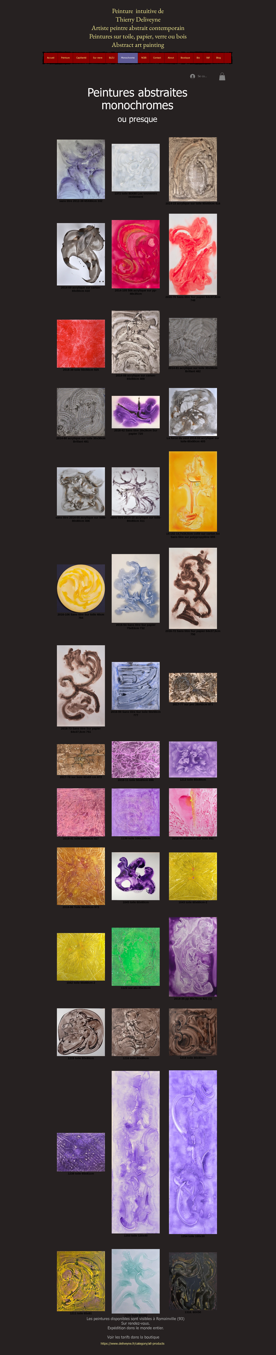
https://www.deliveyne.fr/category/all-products (132, 1343)
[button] (65, 58)
